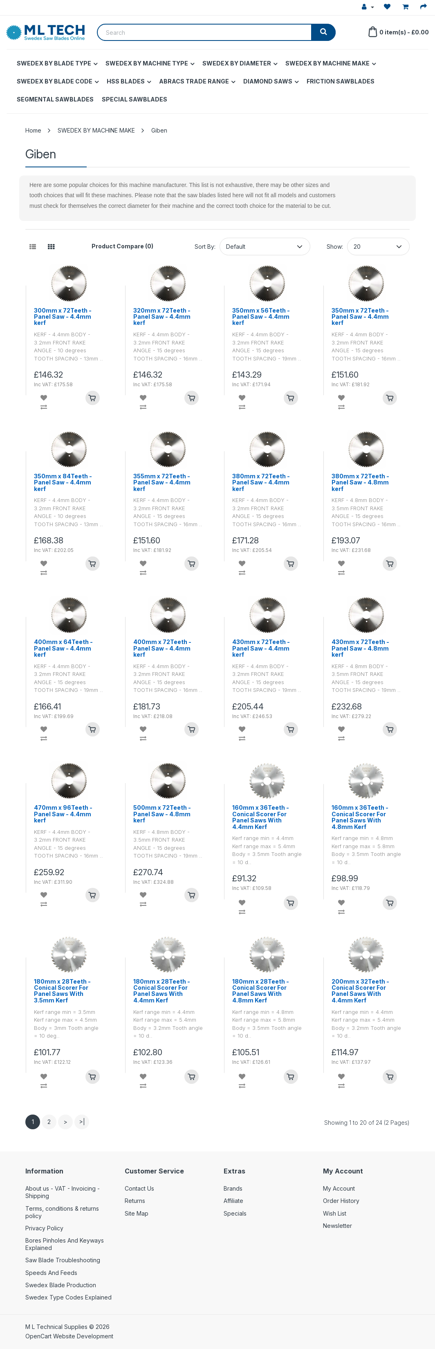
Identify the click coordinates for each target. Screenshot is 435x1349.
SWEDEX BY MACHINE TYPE (146, 63)
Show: (335, 246)
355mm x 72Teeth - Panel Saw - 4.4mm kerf (162, 482)
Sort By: (205, 246)
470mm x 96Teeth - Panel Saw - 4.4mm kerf (63, 813)
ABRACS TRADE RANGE (194, 81)
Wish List (334, 1213)
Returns (135, 1200)
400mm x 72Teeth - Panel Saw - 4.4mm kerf (162, 648)
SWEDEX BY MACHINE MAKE (327, 63)
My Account (339, 1188)
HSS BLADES (126, 81)
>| (82, 1121)
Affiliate (233, 1200)
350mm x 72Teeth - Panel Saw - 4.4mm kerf (360, 316)
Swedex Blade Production (60, 1284)
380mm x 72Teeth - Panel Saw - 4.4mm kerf (261, 482)
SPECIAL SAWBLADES (134, 99)
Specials (235, 1213)
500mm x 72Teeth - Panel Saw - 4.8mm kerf (162, 813)
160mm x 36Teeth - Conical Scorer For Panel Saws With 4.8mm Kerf (360, 817)
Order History (341, 1200)
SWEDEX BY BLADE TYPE (54, 63)
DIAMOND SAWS (267, 81)
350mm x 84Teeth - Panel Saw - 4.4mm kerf (63, 482)
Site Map (136, 1213)
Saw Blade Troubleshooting (62, 1260)
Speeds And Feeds (51, 1272)
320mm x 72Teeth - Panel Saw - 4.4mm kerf (162, 316)
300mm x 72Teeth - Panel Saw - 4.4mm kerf (63, 316)
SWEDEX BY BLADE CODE (54, 81)
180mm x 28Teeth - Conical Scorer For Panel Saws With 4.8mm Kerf (260, 991)
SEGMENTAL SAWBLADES (55, 99)
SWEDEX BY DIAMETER (236, 63)
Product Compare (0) (122, 246)
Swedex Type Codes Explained (68, 1297)
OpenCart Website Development (69, 1336)
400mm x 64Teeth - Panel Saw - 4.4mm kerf (63, 648)
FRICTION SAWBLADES (340, 81)
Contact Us (139, 1188)
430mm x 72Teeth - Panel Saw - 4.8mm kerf (360, 648)
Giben (159, 130)
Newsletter (337, 1225)
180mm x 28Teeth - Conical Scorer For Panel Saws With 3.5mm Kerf (62, 991)
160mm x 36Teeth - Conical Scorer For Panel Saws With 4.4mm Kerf (260, 817)
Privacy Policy (44, 1228)
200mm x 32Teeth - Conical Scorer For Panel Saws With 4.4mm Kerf (360, 991)
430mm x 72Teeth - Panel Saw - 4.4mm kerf (261, 648)
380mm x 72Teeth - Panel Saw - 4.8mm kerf (360, 482)
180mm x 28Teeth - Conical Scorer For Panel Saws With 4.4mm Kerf (161, 991)
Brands (233, 1188)
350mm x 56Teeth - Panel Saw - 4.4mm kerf (261, 316)
